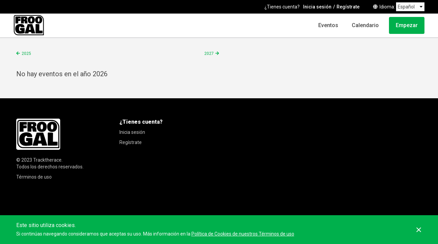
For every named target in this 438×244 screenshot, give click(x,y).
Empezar (407, 25)
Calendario (365, 25)
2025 (26, 53)
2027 (209, 53)
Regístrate (348, 6)
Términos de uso (34, 177)
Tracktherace (47, 160)
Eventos (328, 25)
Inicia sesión (317, 6)
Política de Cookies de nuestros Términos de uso (242, 234)
